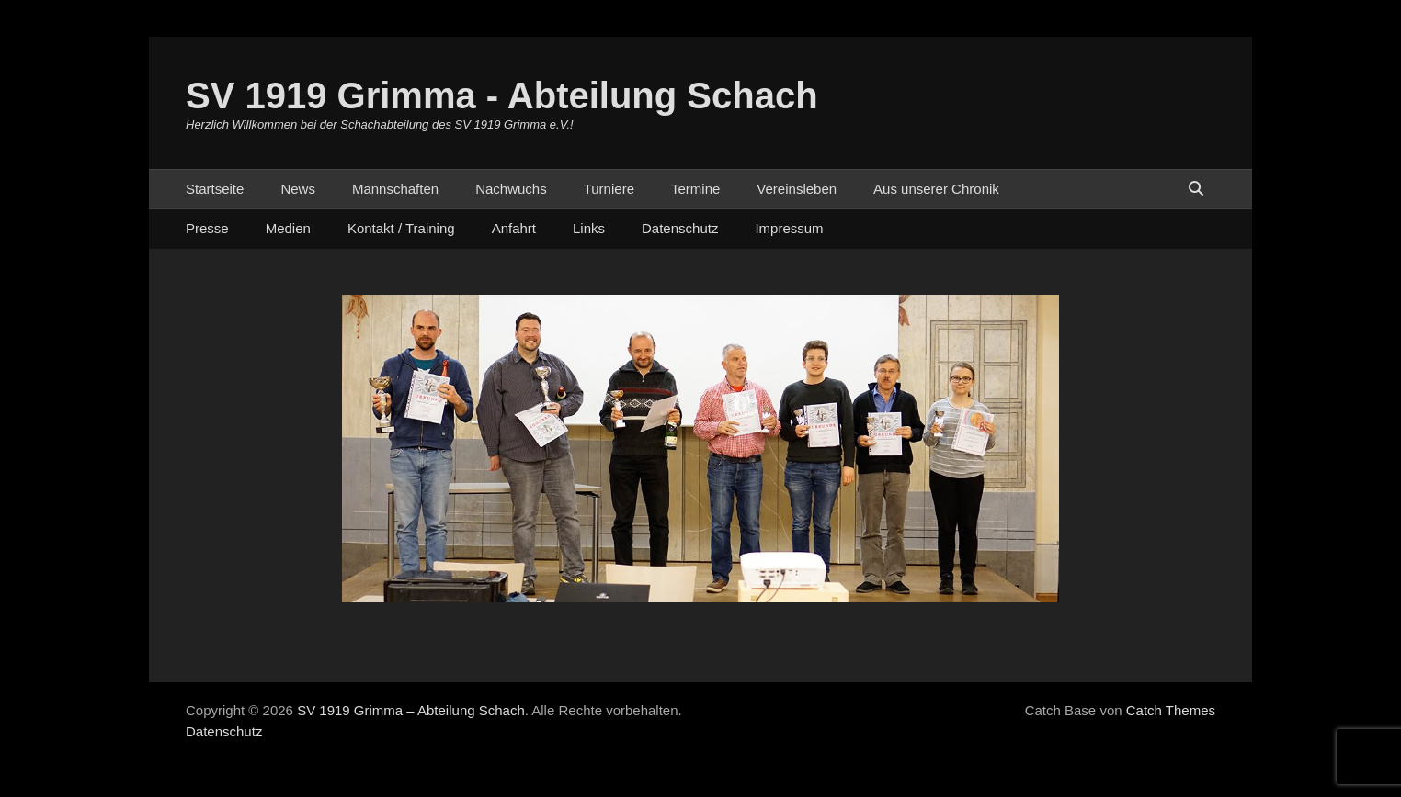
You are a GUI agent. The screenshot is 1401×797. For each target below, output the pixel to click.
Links (589, 228)
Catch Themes (1170, 710)
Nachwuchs (511, 188)
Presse (207, 228)
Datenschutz (680, 228)
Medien (288, 228)
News (297, 188)
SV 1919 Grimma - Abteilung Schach (502, 95)
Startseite (215, 188)
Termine (695, 188)
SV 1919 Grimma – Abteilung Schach (411, 710)
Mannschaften (395, 188)
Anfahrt (514, 228)
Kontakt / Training (401, 228)
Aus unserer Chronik (936, 188)
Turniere (609, 188)
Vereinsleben (797, 188)
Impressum (789, 228)
